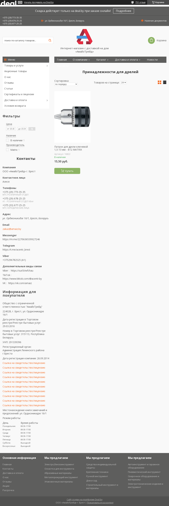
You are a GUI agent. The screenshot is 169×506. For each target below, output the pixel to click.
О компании (80, 59)
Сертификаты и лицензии (19, 94)
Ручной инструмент (97, 476)
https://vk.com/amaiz (20, 283)
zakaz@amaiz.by (12, 229)
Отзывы (9, 82)
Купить (69, 171)
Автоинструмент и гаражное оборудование (144, 466)
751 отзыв (140, 2)
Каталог (101, 59)
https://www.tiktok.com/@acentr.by (22, 278)
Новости (152, 59)
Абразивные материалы (58, 473)
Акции (6, 485)
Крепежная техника (97, 471)
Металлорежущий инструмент (61, 477)
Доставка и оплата (15, 100)
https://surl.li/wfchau (22, 270)
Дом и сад (91, 480)
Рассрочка (8, 490)
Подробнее (123, 11)
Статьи (8, 88)
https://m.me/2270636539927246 (21, 239)
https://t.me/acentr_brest (16, 249)
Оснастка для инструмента (59, 468)
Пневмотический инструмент (144, 471)
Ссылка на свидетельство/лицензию (24, 363)
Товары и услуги (13, 65)
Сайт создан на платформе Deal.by (84, 499)
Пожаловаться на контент (100, 502)
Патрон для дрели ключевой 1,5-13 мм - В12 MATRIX (71, 148)
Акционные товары (15, 71)
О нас (7, 77)
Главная (62, 59)
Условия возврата (15, 105)
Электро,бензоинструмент (59, 464)
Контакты (63, 66)
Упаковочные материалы (58, 481)
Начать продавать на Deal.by (39, 2)
